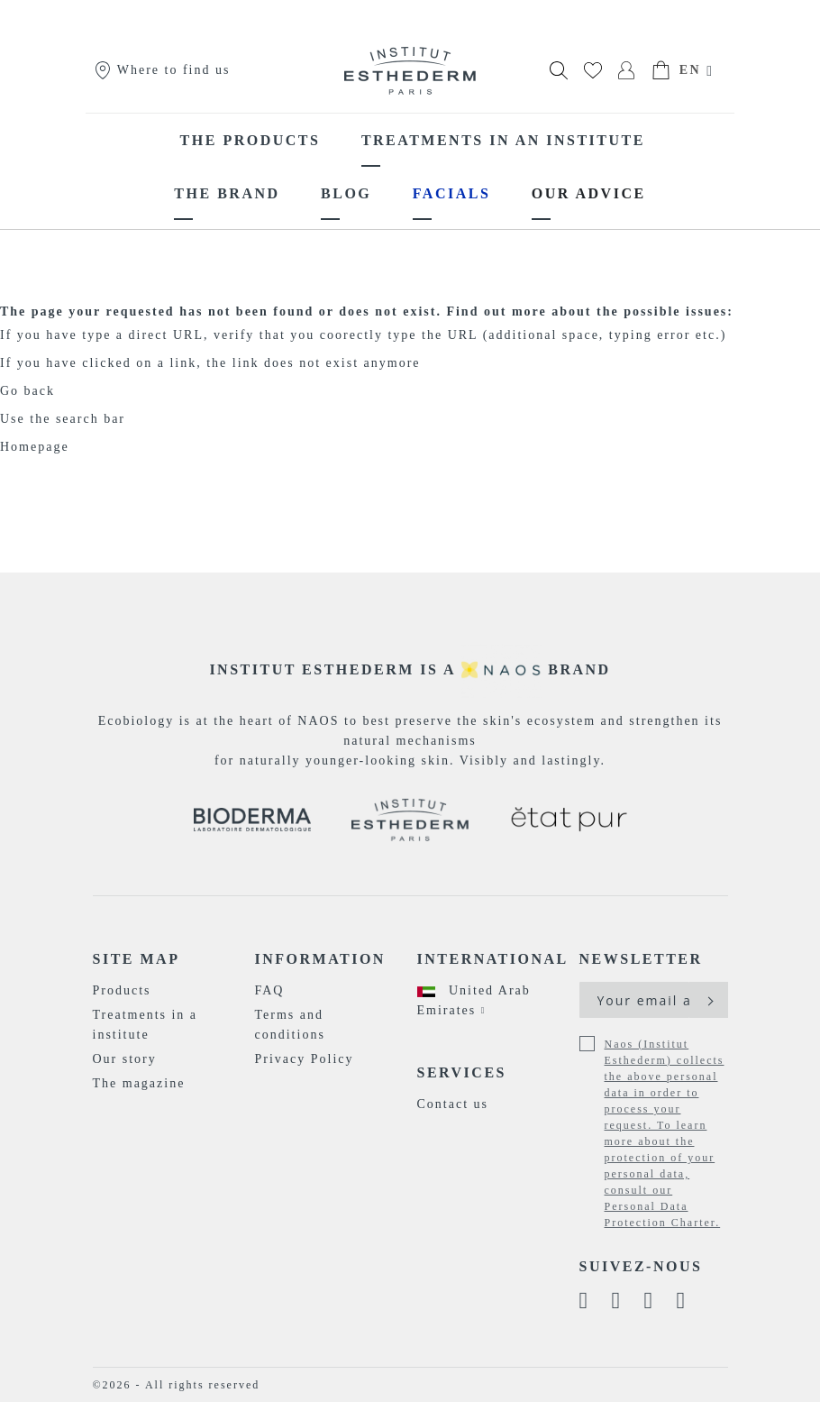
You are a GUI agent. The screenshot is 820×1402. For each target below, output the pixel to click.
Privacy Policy (304, 1059)
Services (461, 1072)
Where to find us (162, 70)
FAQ (270, 990)
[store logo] (410, 70)
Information (320, 959)
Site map (136, 959)
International (491, 959)
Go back (27, 391)
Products (122, 990)
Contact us (453, 1104)
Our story (125, 1059)
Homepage (34, 447)
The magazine (139, 1083)
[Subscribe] (708, 1000)
